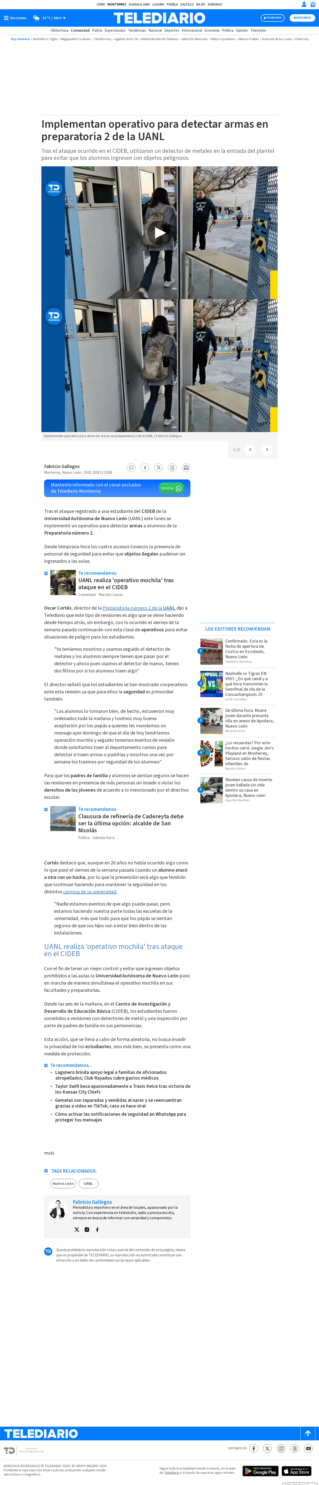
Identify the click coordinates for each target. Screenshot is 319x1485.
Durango (215, 4)
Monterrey (116, 4)
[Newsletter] (312, 5)
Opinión (242, 30)
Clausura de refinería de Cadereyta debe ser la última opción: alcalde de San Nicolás (131, 823)
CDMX (101, 4)
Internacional (192, 30)
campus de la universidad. (90, 891)
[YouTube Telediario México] (308, 1448)
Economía (212, 30)
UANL (88, 1183)
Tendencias (137, 30)
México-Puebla (249, 39)
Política (228, 30)
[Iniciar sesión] (304, 4)
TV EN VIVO (273, 18)
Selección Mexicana (194, 39)
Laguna (158, 4)
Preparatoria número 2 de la (139, 608)
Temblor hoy (102, 39)
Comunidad (80, 30)
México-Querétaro (223, 39)
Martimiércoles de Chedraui (159, 39)
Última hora (59, 30)
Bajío (200, 4)
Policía (97, 30)
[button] (131, 467)
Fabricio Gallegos (62, 466)
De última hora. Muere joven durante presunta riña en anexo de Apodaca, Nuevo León (249, 718)
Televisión (258, 30)
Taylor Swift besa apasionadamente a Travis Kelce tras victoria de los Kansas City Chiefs (122, 1089)
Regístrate (302, 18)
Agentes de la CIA (126, 39)
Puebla (172, 4)
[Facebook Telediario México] (253, 1448)
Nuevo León (63, 1183)
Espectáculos (115, 30)
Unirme (167, 488)
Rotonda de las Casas (277, 39)
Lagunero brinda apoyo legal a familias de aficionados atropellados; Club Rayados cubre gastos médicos (111, 1075)
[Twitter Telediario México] (267, 1448)
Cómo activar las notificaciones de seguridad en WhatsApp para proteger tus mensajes (120, 1117)
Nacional (155, 30)
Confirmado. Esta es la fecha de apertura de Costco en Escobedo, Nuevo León (246, 649)
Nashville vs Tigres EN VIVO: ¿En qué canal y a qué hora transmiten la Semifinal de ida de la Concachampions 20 (246, 684)
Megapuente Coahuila (75, 39)
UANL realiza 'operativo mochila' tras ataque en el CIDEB (126, 584)
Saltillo (187, 4)
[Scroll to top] (307, 1433)
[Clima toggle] (48, 18)
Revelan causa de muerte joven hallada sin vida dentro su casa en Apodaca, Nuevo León (248, 788)
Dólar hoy (302, 39)
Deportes (171, 30)
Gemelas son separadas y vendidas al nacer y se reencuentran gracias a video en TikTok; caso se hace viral (118, 1103)
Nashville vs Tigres (45, 39)
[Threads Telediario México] (294, 1448)
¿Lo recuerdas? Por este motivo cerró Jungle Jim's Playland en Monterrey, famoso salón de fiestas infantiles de (249, 753)
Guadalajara (139, 4)
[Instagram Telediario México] (281, 1448)
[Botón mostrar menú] (16, 17)
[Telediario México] (159, 18)
